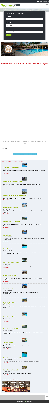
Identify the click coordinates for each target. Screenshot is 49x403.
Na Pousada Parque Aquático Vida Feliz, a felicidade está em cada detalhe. (21, 361)
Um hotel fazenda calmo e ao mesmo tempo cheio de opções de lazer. (20, 266)
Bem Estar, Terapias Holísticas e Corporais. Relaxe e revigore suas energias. (21, 184)
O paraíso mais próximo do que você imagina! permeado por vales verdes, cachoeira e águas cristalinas (24, 332)
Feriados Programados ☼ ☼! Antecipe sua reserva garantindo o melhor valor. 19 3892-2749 (24, 306)
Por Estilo (8, 16)
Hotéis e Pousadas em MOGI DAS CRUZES (25, 154)
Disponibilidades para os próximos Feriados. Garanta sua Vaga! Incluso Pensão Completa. (22, 225)
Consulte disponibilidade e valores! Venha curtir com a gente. (18, 320)
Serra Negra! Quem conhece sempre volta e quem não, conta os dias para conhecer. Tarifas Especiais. (23, 346)
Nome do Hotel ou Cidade (12, 29)
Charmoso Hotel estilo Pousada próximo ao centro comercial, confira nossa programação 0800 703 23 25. (21, 252)
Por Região (9, 22)
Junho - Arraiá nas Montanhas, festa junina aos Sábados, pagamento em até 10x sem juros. (24, 171)
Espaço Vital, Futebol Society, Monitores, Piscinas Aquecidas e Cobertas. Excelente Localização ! (23, 279)
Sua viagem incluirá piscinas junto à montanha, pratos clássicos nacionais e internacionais (21, 293)
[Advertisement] (24, 104)
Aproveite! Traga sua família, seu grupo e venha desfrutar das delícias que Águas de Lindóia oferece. (23, 239)
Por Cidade (3, 145)
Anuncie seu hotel (6, 379)
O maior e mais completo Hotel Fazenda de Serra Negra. (17, 373)
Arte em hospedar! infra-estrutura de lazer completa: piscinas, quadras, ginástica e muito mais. (23, 211)
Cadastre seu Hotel (43, 1)
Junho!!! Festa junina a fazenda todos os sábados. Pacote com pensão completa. (22, 198)
